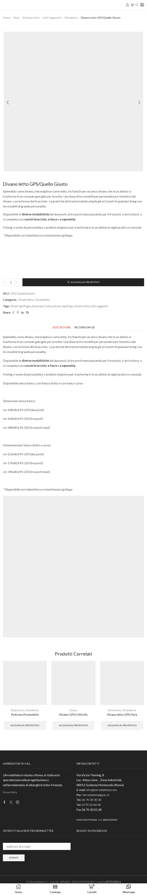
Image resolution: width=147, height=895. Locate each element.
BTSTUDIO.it (113, 881)
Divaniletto (71, 17)
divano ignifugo (63, 306)
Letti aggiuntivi (52, 17)
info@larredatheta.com (101, 790)
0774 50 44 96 (91, 805)
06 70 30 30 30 (91, 799)
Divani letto (26, 299)
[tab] (62, 327)
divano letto (82, 306)
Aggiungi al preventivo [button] (24, 725)
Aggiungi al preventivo (85, 282)
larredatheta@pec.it (96, 795)
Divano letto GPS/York (122, 714)
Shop (16, 17)
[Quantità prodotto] (10, 282)
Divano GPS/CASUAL (73, 714)
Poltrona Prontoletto (25, 714)
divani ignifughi (21, 306)
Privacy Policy (10, 792)
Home (6, 17)
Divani (73, 710)
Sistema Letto (31, 17)
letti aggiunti (99, 306)
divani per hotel (42, 306)
